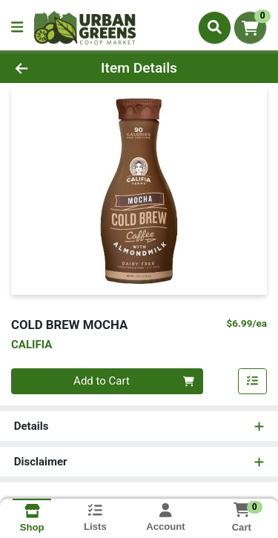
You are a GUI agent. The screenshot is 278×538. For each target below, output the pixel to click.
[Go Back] (43, 68)
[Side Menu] (17, 27)
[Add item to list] (253, 381)
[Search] (215, 27)
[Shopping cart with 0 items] (250, 27)
